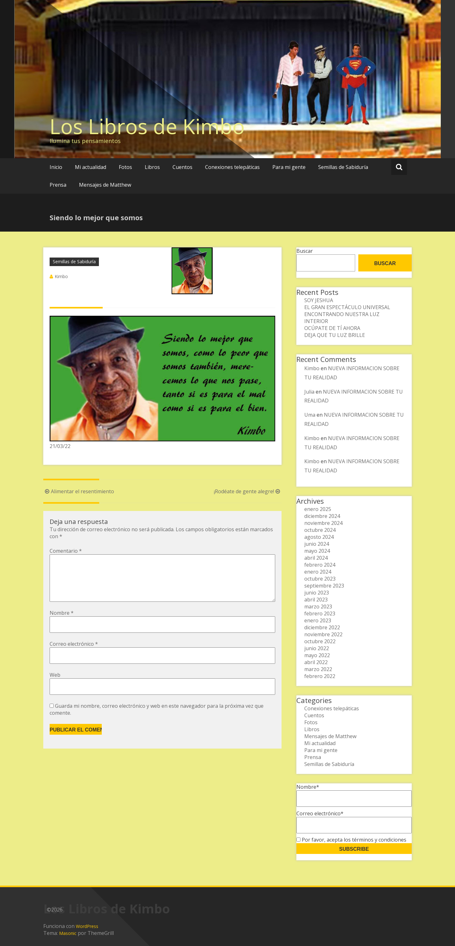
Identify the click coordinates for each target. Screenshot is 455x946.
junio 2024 (316, 543)
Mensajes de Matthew (105, 184)
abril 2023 (316, 599)
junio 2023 (316, 592)
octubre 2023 (320, 578)
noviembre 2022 (323, 634)
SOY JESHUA (318, 300)
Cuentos (182, 167)
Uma (309, 414)
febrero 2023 (319, 613)
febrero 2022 (319, 676)
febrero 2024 (319, 564)
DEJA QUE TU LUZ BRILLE (334, 335)
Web (55, 684)
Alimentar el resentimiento (78, 491)
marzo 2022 (318, 669)
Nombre (62, 622)
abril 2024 (316, 557)
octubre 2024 (320, 529)
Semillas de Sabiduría (343, 167)
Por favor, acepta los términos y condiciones (351, 839)
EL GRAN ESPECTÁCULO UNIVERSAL (347, 307)
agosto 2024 (319, 536)
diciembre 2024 (322, 516)
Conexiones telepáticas (232, 167)
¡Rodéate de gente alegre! (248, 491)
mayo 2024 (317, 550)
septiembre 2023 (324, 585)
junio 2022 (316, 648)
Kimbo (61, 276)
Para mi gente (289, 167)
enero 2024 (317, 571)
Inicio (56, 167)
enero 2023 (317, 620)
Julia (309, 391)
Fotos (125, 167)
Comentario (66, 550)
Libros (152, 167)
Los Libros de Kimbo (147, 126)
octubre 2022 (320, 641)
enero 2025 (317, 509)
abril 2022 (316, 662)
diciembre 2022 (322, 627)
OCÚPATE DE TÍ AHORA (332, 328)
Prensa (58, 184)
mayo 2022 (317, 655)
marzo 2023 (318, 606)
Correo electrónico (74, 653)
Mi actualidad (90, 167)
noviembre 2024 (323, 523)
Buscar (304, 250)
